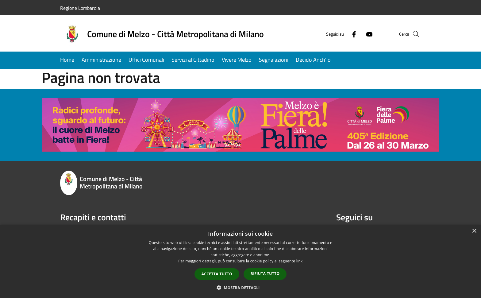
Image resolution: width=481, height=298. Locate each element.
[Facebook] (343, 34)
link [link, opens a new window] (299, 261)
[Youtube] (359, 34)
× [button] (474, 231)
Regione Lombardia (80, 8)
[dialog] (240, 261)
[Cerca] (413, 34)
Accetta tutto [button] (217, 274)
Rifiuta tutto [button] (265, 273)
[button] (240, 287)
